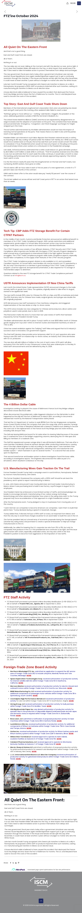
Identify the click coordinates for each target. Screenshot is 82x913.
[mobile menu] (79, 3)
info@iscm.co (20, 275)
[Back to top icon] (41, 901)
